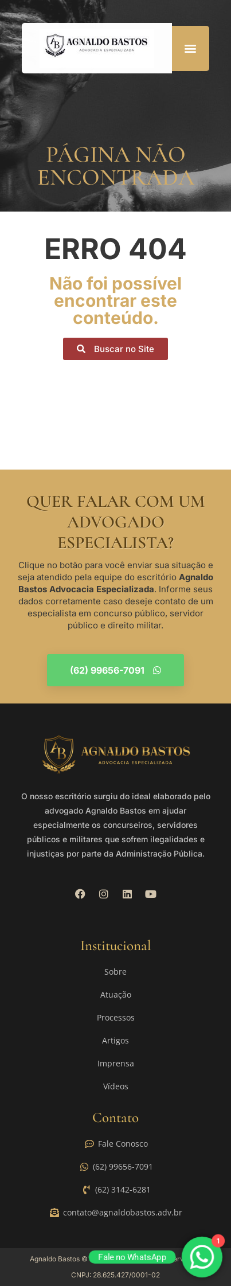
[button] (190, 48)
